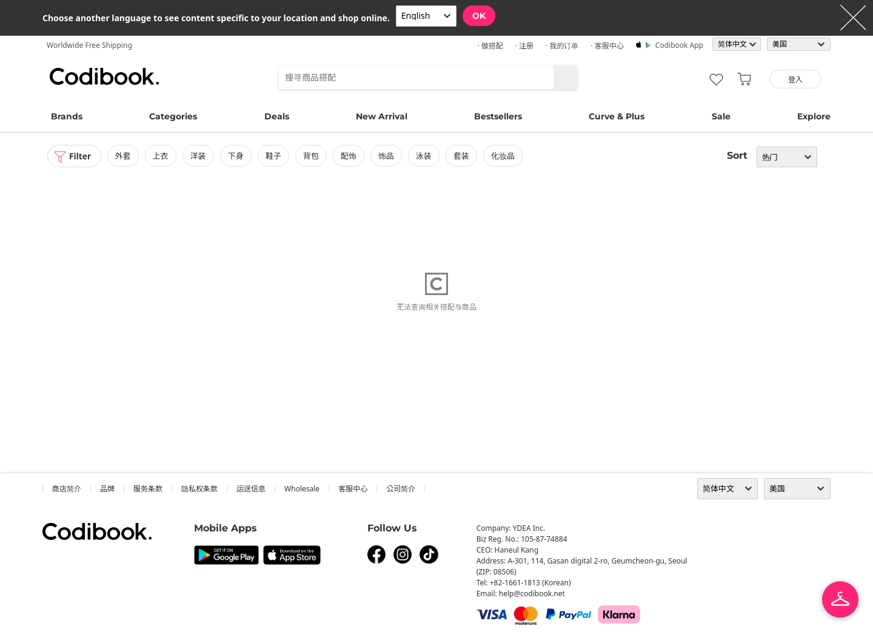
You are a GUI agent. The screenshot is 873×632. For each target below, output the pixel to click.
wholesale (301, 489)
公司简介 (400, 489)
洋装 (199, 155)
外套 (124, 155)
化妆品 (504, 155)
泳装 (424, 155)
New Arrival (381, 116)
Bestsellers (498, 116)
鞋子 (274, 155)
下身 (236, 155)
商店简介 (66, 489)
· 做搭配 (490, 46)
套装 (462, 155)
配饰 (349, 155)
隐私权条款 (199, 489)
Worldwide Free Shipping (89, 45)
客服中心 (352, 489)
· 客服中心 (606, 46)
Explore (814, 116)
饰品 (387, 155)
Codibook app (679, 45)
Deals (276, 116)
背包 (311, 155)
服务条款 (147, 489)
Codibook (104, 76)
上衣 (161, 155)
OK (479, 15)
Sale (721, 116)
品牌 (107, 489)
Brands (66, 116)
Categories (173, 116)
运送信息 (251, 489)
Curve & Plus (616, 116)
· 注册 (524, 46)
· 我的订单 (562, 46)
